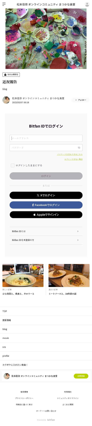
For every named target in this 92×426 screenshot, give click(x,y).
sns (4, 346)
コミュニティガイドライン (68, 398)
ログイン (87, 4)
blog (4, 88)
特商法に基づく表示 (24, 404)
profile (5, 355)
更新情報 (6, 320)
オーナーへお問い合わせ (46, 411)
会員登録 (81, 376)
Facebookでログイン (46, 205)
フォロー (80, 99)
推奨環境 (24, 392)
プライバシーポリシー (24, 398)
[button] (46, 214)
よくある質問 (67, 404)
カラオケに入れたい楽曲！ (15, 364)
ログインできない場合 (73, 159)
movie (5, 337)
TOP (4, 311)
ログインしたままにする (29, 165)
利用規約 (67, 392)
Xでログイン (46, 195)
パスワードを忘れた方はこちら (70, 154)
